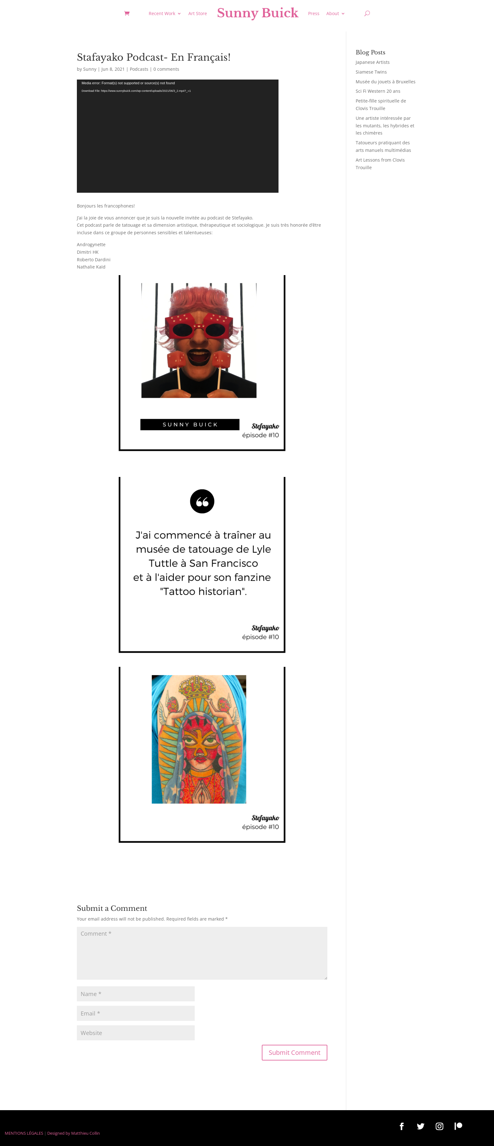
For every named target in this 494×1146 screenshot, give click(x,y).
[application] (178, 136)
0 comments (166, 69)
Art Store (197, 13)
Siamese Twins (371, 72)
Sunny (89, 69)
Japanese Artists (373, 62)
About (332, 13)
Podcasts (139, 69)
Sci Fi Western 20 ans (378, 91)
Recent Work (162, 13)
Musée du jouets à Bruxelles (386, 82)
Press (313, 13)
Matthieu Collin (85, 1133)
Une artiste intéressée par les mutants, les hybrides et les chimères (385, 125)
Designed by (58, 1133)
